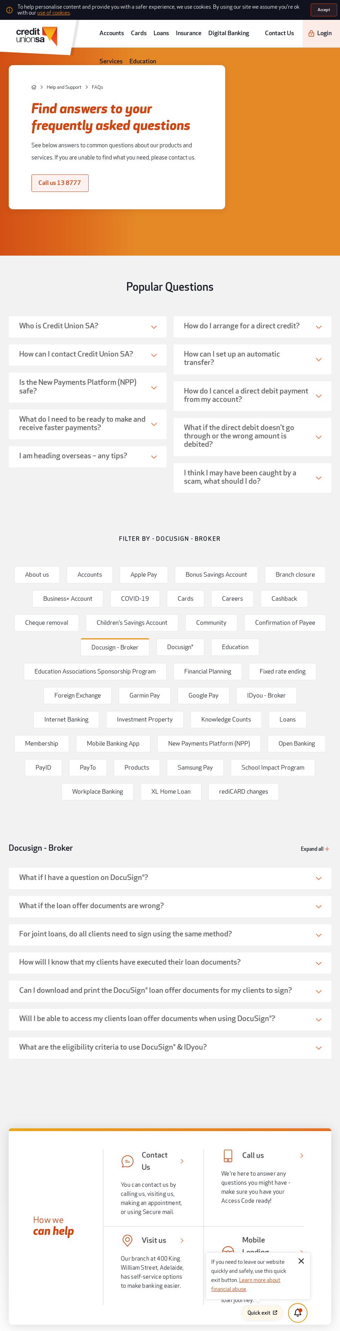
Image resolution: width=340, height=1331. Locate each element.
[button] (87, 237)
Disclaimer (249, 1246)
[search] (331, 26)
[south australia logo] (51, 1171)
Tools (81, 1062)
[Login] (307, 26)
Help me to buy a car (58, 957)
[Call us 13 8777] (44, 134)
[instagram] (73, 1212)
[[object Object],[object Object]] (74, 1039)
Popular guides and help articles (170, 904)
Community (87, 1114)
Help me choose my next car (282, 936)
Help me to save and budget (170, 957)
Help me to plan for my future (282, 957)
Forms (175, 1246)
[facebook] (32, 1212)
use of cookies (245, 8)
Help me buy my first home (58, 936)
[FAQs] (67, 65)
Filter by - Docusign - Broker (170, 370)
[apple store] (92, 1191)
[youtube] (59, 1212)
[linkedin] (86, 1212)
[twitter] (46, 1212)
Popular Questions (170, 209)
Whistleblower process (260, 1236)
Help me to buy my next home (170, 936)
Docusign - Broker (28, 541)
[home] (24, 65)
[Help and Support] (43, 65)
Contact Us (275, 26)
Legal (174, 1226)
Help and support (92, 1079)
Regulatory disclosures (189, 1236)
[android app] (49, 1191)
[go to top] (169, 1138)
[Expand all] (321, 543)
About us (84, 1097)
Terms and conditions (258, 1226)
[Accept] (325, 8)
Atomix (91, 1318)
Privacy (176, 1255)
